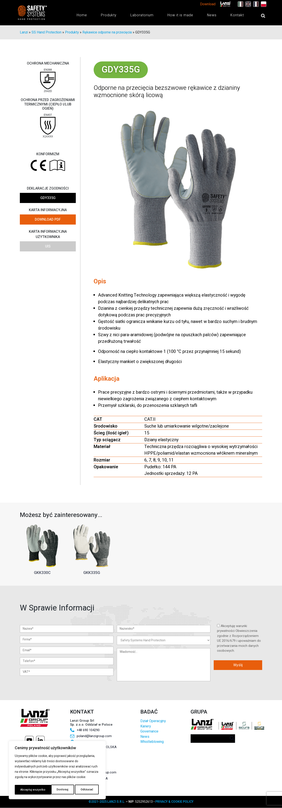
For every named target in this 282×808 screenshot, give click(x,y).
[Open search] (259, 15)
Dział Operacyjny (153, 721)
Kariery (145, 726)
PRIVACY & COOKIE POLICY (174, 802)
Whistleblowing (152, 742)
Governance (149, 731)
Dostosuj (26, 789)
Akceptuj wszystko (82, 789)
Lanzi (24, 32)
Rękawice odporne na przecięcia (107, 32)
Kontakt (237, 15)
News (212, 15)
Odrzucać (50, 789)
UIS (47, 246)
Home (81, 15)
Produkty (109, 15)
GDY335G (48, 198)
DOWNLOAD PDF (48, 219)
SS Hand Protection (46, 32)
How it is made (180, 15)
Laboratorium (142, 15)
